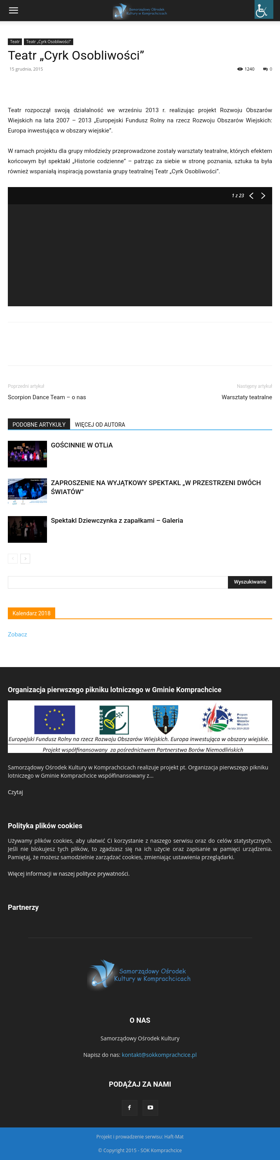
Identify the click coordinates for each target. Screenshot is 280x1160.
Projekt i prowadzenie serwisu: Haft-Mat (140, 1136)
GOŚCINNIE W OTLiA (82, 445)
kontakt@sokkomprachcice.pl (159, 1054)
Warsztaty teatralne (247, 397)
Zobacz (17, 634)
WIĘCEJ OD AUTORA (100, 425)
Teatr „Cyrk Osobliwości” (48, 41)
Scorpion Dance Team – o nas (47, 397)
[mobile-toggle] (13, 10)
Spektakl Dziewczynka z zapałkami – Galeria (117, 520)
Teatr (15, 41)
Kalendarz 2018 (32, 613)
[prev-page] (13, 559)
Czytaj (15, 792)
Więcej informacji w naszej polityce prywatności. (69, 873)
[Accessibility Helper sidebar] (264, 9)
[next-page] (25, 559)
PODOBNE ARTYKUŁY (39, 425)
